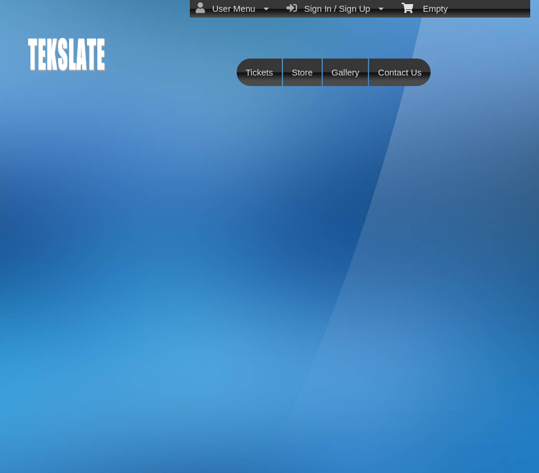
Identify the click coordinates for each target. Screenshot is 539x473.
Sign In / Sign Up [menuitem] (335, 8)
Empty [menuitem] (424, 7)
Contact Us (399, 72)
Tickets (259, 72)
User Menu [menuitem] (232, 8)
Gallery (346, 72)
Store (302, 72)
